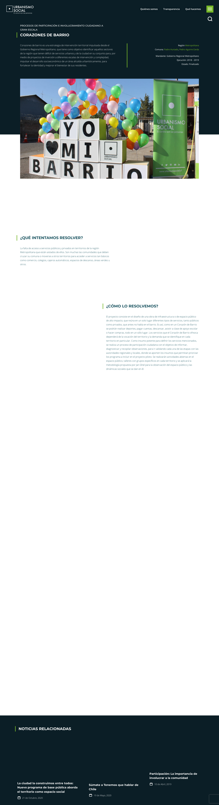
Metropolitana (192, 45)
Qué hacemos (193, 9)
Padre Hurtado (171, 49)
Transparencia (171, 9)
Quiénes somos (149, 9)
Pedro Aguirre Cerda (189, 49)
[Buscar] (209, 19)
